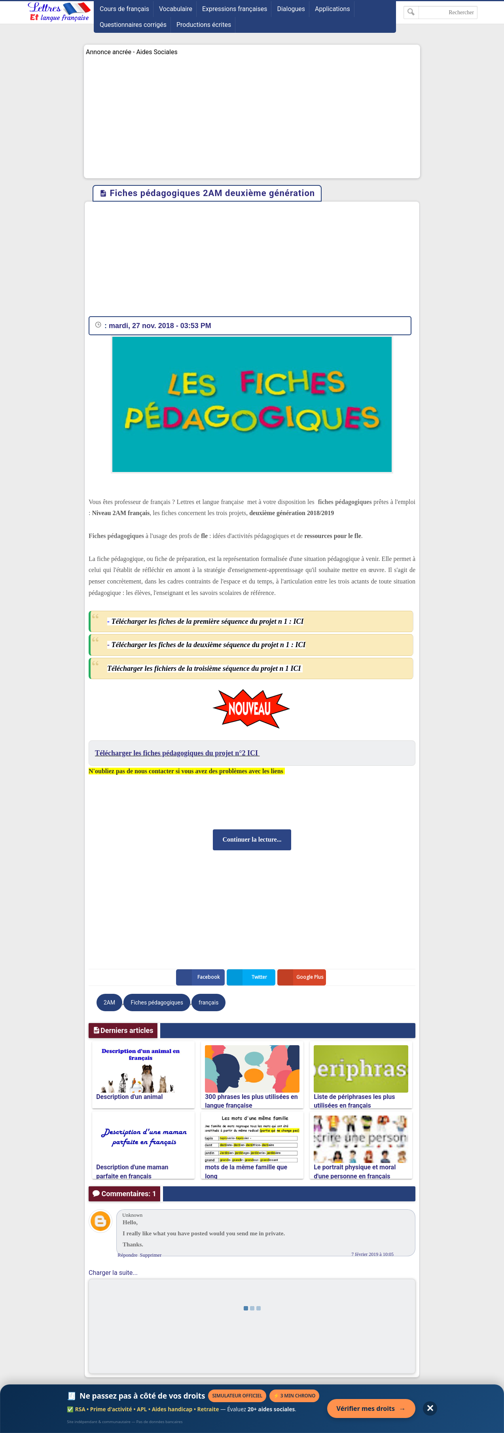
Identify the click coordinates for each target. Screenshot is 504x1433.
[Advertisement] (252, 117)
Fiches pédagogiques (157, 1002)
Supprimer (151, 1255)
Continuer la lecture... (251, 839)
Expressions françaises (234, 9)
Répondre (127, 1255)
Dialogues (291, 9)
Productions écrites (203, 24)
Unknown (132, 1215)
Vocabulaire (175, 9)
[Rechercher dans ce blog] (440, 12)
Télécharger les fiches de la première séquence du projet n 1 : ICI (207, 621)
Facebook (199, 977)
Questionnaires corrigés (133, 24)
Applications (332, 9)
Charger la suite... (113, 1272)
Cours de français (124, 9)
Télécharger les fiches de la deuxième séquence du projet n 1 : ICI (208, 645)
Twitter (248, 977)
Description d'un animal (129, 1097)
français (208, 1002)
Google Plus (301, 977)
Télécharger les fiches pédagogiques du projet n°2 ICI (177, 753)
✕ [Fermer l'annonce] (430, 1408)
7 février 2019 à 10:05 (372, 1254)
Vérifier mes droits (371, 1408)
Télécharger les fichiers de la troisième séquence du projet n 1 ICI (205, 668)
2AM (109, 1002)
